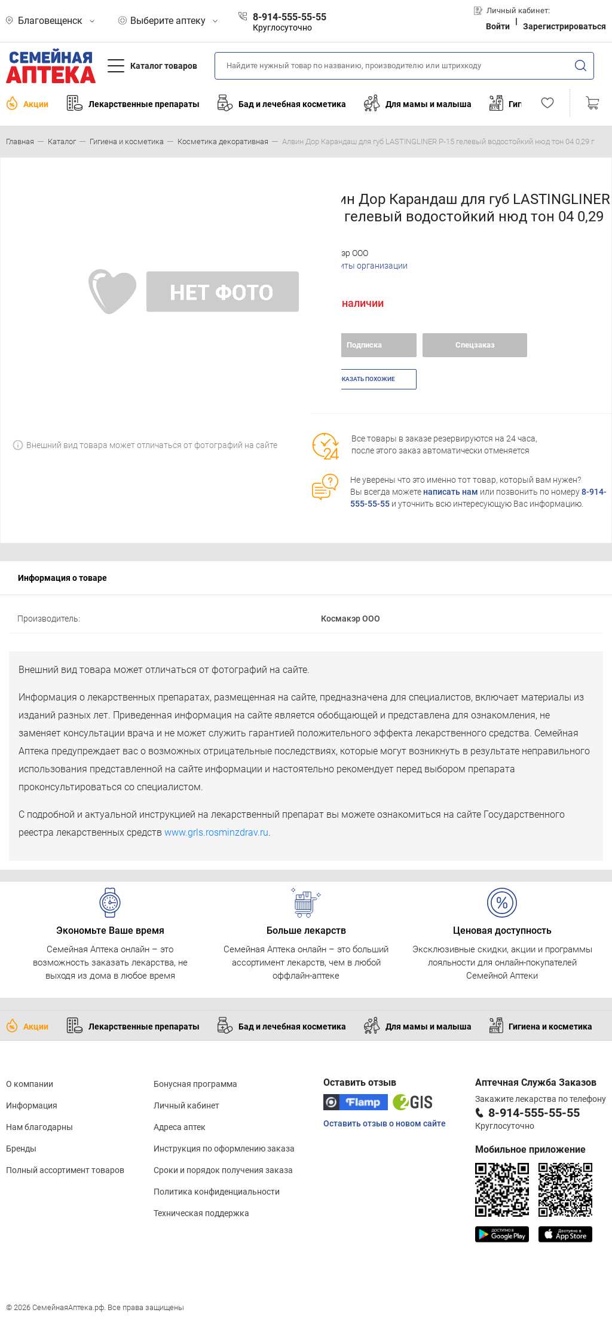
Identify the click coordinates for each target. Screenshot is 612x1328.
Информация (31, 1105)
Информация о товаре (62, 578)
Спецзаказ (475, 344)
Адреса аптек (180, 1127)
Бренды (21, 1148)
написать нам (450, 492)
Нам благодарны (39, 1127)
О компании (29, 1084)
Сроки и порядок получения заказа (223, 1170)
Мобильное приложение (530, 1149)
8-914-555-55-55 (534, 1112)
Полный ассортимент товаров (65, 1170)
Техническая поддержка (201, 1213)
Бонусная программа (195, 1084)
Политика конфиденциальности (217, 1191)
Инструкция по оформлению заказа (224, 1148)
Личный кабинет (186, 1105)
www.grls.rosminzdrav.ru (216, 832)
